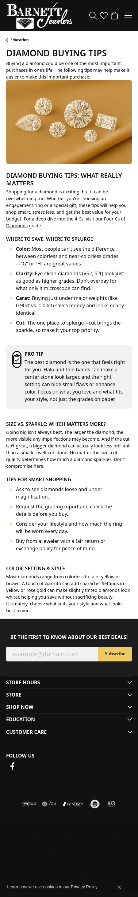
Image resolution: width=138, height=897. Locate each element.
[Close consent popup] (119, 887)
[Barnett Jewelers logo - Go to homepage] (39, 15)
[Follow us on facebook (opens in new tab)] (12, 766)
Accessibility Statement (69, 848)
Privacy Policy (62, 835)
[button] (93, 15)
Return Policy (27, 835)
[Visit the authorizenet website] (95, 804)
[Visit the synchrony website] (73, 804)
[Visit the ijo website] (29, 804)
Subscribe (115, 654)
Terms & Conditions (104, 835)
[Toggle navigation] (128, 15)
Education (19, 39)
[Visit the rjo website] (111, 804)
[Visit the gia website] (49, 804)
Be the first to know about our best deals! (69, 637)
